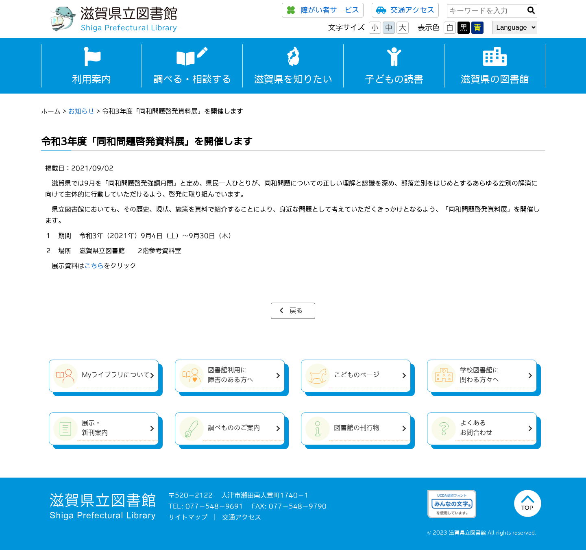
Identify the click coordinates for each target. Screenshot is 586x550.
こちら (94, 265)
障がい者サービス (322, 10)
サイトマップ (187, 517)
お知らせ (81, 111)
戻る (296, 310)
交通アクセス (405, 10)
